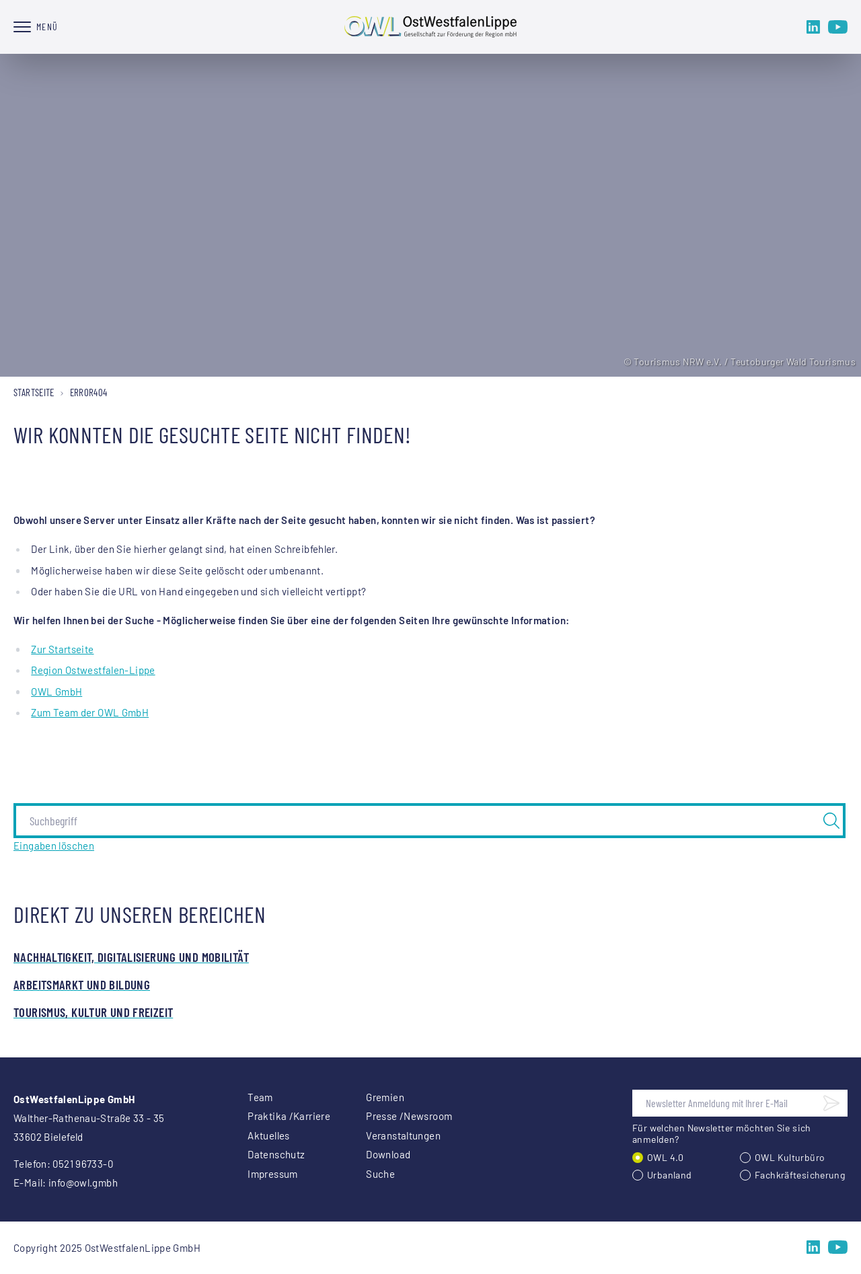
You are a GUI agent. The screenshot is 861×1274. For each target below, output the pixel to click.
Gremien (385, 1097)
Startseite (33, 392)
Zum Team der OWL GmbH (90, 712)
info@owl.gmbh (83, 1182)
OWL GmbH (56, 691)
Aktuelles (268, 1135)
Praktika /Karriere (289, 1116)
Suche (380, 1174)
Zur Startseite (62, 649)
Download (388, 1154)
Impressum (272, 1174)
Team (260, 1097)
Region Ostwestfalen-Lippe (93, 670)
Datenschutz (276, 1154)
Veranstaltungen (403, 1135)
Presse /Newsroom (409, 1116)
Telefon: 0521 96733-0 (63, 1164)
